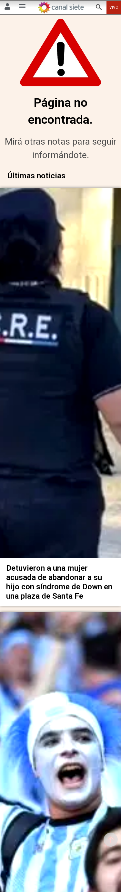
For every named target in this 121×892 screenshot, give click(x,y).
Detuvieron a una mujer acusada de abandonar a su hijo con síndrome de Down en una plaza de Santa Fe (59, 572)
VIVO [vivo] (113, 7)
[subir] (111, 840)
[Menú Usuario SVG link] (7, 8)
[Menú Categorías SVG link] (22, 7)
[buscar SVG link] (99, 8)
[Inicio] (60, 7)
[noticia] (60, 369)
